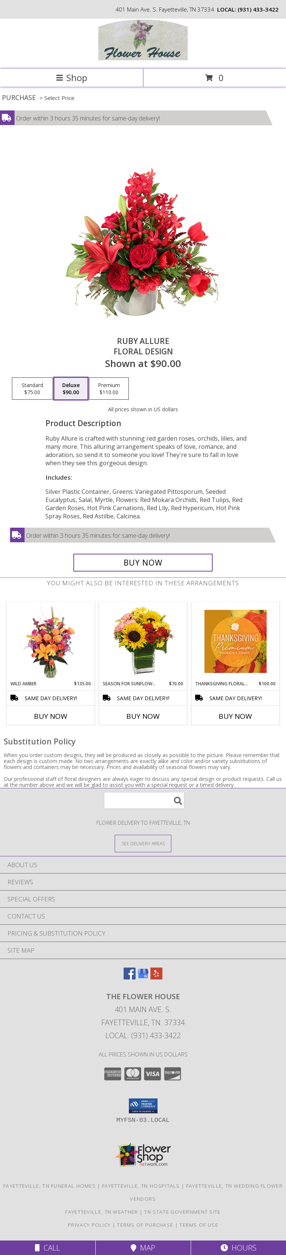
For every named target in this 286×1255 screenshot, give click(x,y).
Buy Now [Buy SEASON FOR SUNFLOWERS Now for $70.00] (143, 716)
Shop (71, 77)
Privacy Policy (89, 1225)
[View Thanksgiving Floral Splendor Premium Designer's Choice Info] (235, 641)
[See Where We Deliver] (143, 843)
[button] (143, 1105)
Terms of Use (198, 1225)
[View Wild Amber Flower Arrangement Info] (51, 641)
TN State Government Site (182, 1212)
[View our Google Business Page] (143, 977)
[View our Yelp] (156, 977)
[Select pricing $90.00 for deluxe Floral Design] (71, 388)
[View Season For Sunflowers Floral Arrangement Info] (143, 641)
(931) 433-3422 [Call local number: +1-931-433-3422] (258, 9)
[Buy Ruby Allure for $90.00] (143, 563)
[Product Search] (144, 800)
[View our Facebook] (130, 977)
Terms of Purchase (145, 1225)
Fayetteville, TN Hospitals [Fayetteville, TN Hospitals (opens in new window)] (141, 1185)
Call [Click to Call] (47, 1248)
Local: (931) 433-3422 (143, 1035)
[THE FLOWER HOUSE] (143, 58)
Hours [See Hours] (238, 1248)
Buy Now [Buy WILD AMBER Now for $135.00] (50, 716)
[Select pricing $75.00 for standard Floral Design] (32, 388)
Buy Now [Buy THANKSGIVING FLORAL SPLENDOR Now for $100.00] (235, 716)
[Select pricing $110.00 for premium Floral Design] (108, 388)
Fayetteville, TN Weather (101, 1212)
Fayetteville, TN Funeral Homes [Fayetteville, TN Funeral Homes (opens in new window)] (49, 1185)
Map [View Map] (143, 1248)
